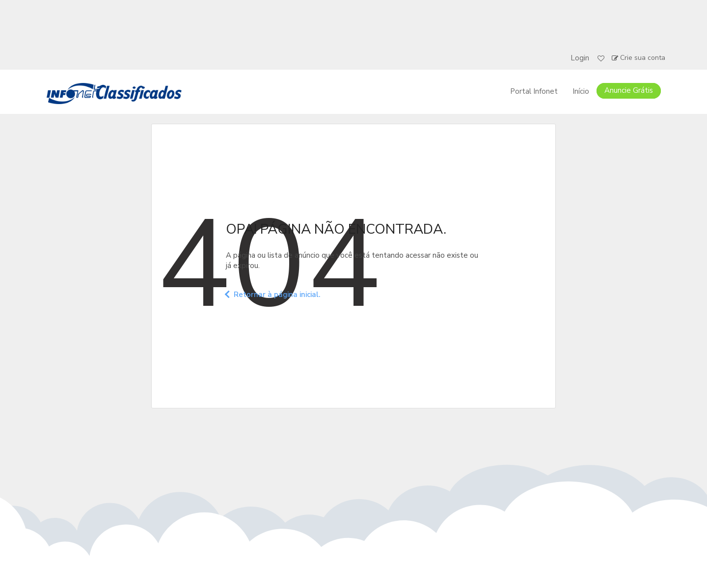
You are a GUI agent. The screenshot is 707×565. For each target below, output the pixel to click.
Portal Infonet (534, 91)
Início (580, 91)
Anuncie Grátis (628, 90)
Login (580, 58)
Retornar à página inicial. (273, 294)
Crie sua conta (642, 57)
